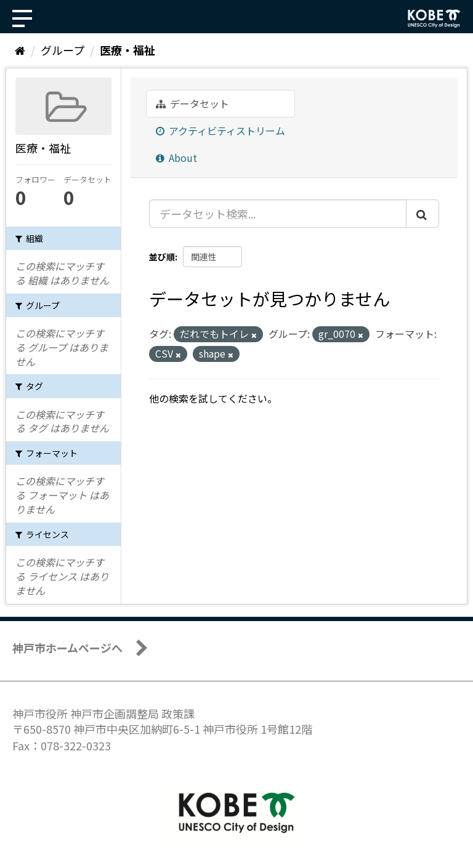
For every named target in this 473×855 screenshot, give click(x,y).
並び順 (162, 257)
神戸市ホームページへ (67, 648)
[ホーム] (20, 50)
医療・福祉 (127, 50)
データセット (192, 103)
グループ (62, 50)
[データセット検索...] (277, 213)
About (176, 157)
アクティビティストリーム (220, 130)
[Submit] (422, 213)
